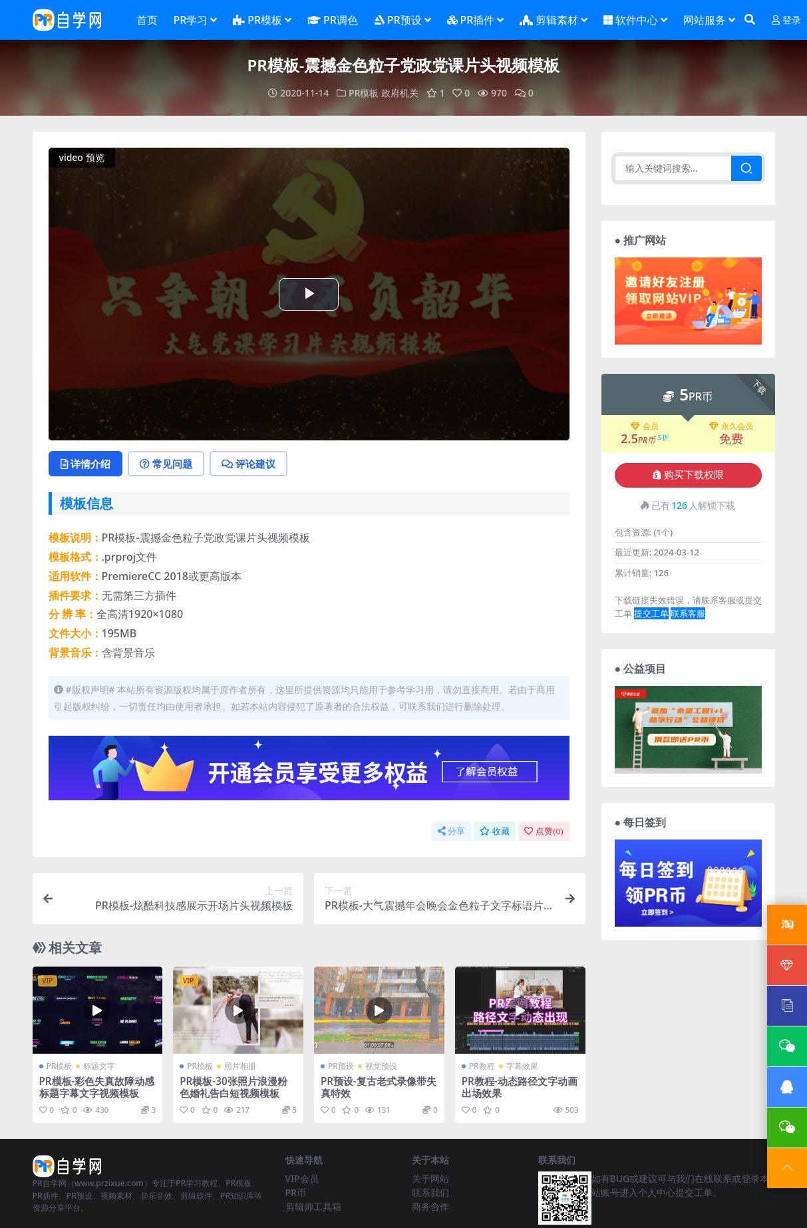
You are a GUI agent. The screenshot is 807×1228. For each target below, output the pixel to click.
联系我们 (430, 1192)
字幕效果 (522, 1066)
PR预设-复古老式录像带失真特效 (378, 1087)
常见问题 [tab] (166, 463)
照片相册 (240, 1066)
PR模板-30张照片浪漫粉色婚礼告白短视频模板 (233, 1087)
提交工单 (651, 613)
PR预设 (341, 1066)
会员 (645, 426)
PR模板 (364, 92)
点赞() (543, 831)
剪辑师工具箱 (313, 1206)
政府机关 (399, 92)
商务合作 (430, 1206)
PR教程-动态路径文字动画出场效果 (519, 1087)
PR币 (295, 1192)
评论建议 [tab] (248, 463)
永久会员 (731, 426)
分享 (451, 831)
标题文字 (99, 1066)
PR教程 (482, 1066)
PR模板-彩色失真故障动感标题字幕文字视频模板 (97, 1087)
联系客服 (688, 613)
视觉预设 (381, 1066)
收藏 (495, 831)
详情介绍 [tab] (85, 463)
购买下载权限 (688, 475)
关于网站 (430, 1178)
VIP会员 (302, 1178)
